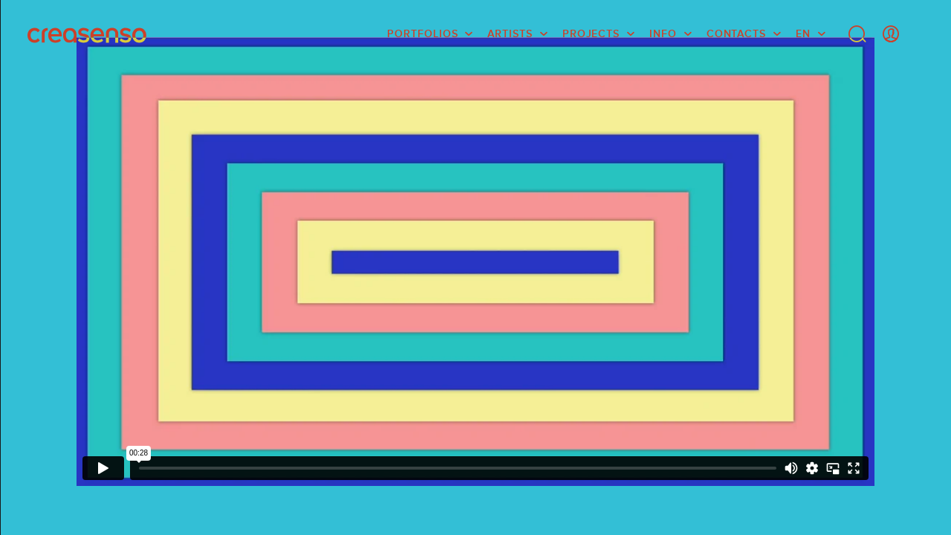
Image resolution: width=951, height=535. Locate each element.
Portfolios (422, 33)
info (663, 33)
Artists (509, 33)
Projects (591, 33)
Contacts (736, 33)
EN (803, 33)
